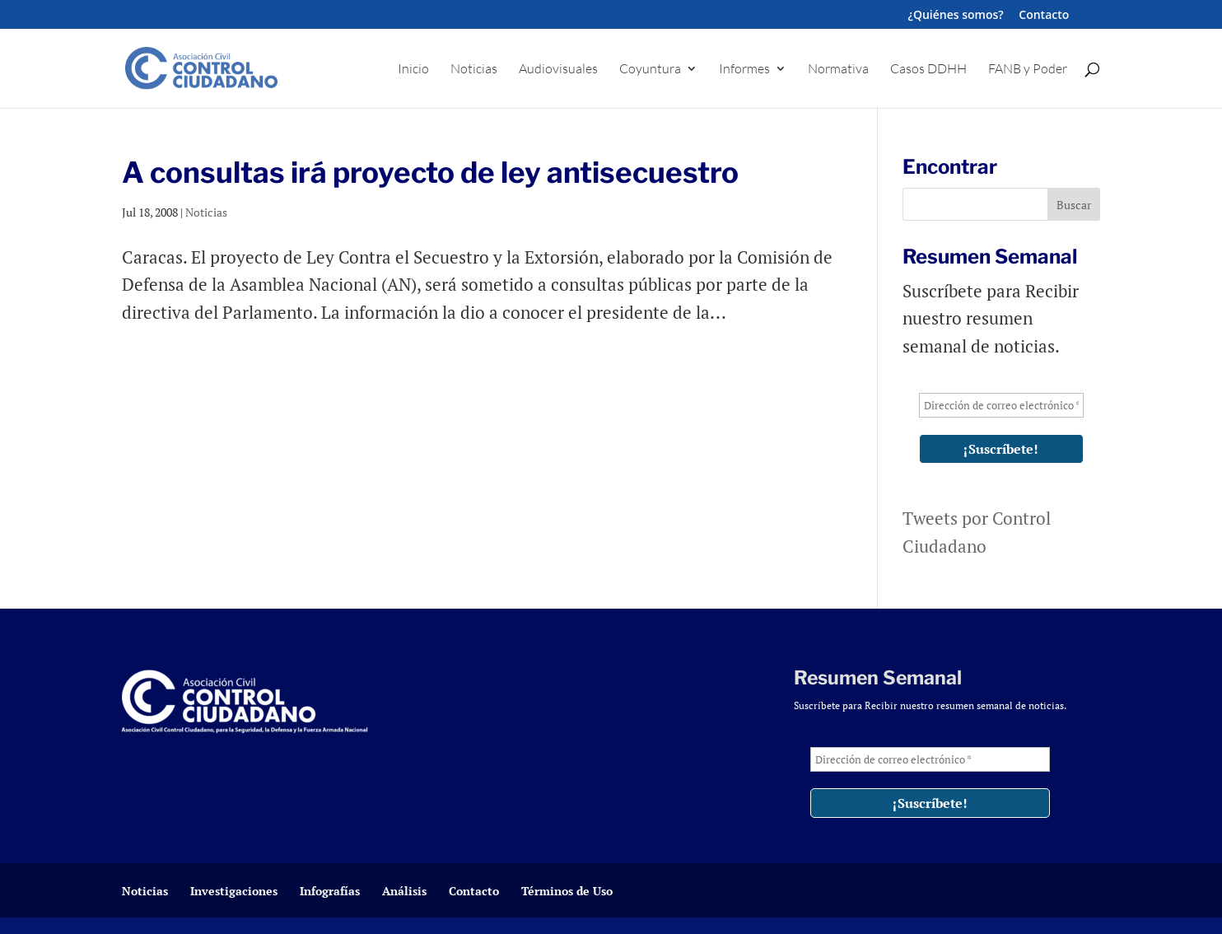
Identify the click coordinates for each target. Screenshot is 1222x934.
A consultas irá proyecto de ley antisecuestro (430, 172)
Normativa (838, 70)
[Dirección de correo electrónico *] (1001, 405)
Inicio (413, 70)
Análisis (404, 891)
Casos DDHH (928, 70)
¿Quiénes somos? (956, 15)
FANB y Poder (1027, 70)
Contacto (1044, 15)
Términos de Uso (567, 891)
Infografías (330, 891)
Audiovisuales (558, 70)
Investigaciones (234, 891)
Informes (744, 70)
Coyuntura (650, 70)
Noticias (473, 70)
